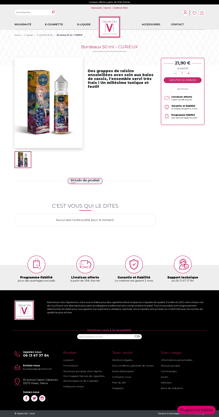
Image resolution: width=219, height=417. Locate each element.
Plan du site (119, 382)
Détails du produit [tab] (85, 180)
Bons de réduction (172, 388)
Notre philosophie (123, 371)
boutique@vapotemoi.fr (37, 368)
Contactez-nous (121, 376)
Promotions (70, 365)
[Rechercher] (35, 12)
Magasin (96, 8)
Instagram (42, 398)
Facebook (26, 398)
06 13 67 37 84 (36, 355)
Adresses (166, 382)
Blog (107, 8)
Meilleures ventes (73, 386)
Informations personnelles (176, 360)
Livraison (68, 360)
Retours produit (170, 365)
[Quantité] (182, 73)
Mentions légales (122, 360)
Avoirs (164, 376)
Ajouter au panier (182, 80)
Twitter (34, 398)
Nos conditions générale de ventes (133, 365)
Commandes (169, 371)
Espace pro (120, 8)
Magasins (117, 388)
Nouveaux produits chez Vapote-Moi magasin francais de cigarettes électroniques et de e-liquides (84, 376)
